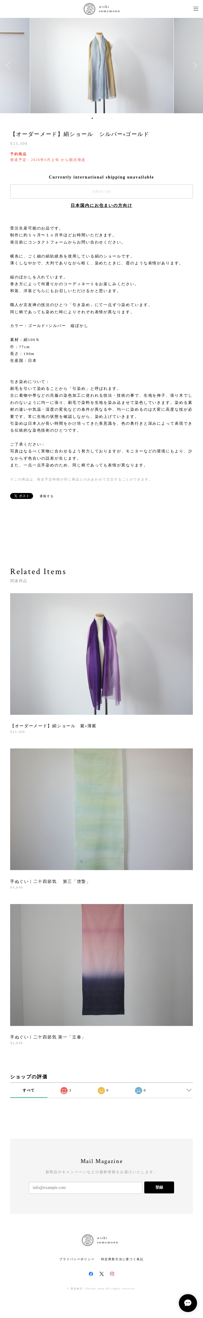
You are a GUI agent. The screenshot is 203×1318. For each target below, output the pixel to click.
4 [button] (104, 118)
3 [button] (100, 118)
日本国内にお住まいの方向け (101, 205)
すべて (29, 1090)
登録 (159, 1187)
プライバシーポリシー (77, 1259)
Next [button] (194, 66)
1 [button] (92, 118)
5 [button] (108, 118)
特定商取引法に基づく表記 (122, 1259)
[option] (101, 65)
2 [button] (96, 118)
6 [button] (111, 118)
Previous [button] (9, 66)
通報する (47, 496)
